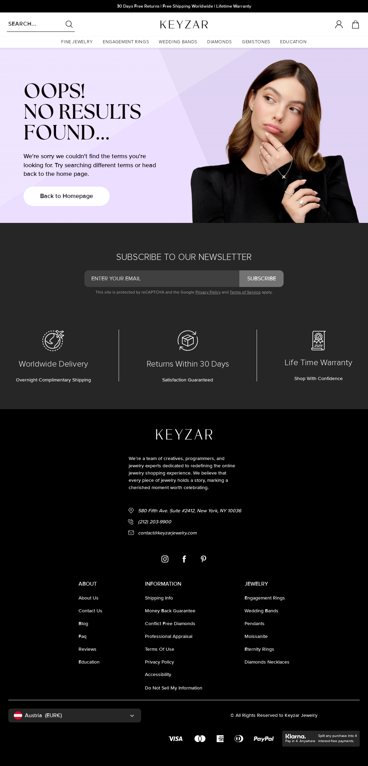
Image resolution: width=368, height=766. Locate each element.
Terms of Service (245, 292)
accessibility (158, 674)
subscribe (261, 278)
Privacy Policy (208, 292)
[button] (77, 42)
